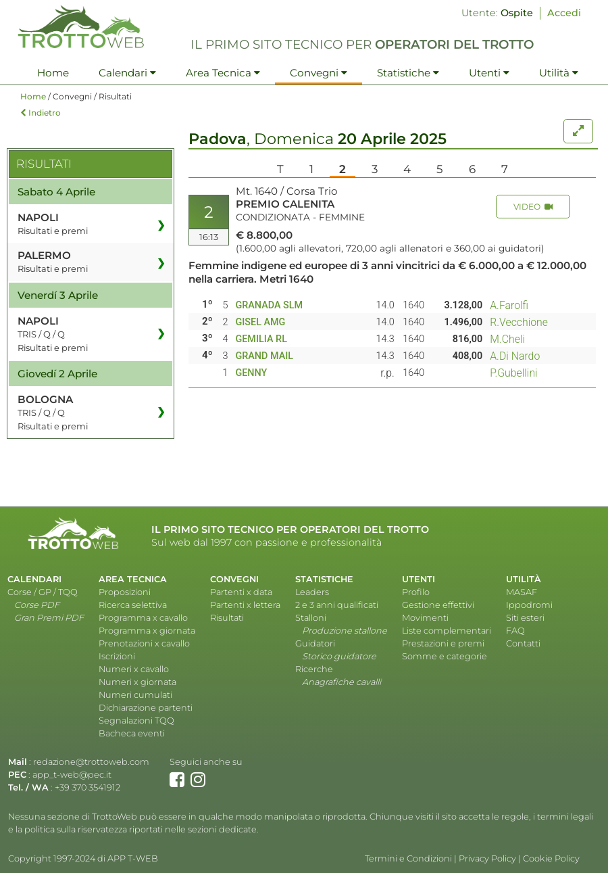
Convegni (318, 72)
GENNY (251, 373)
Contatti (523, 643)
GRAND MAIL (264, 356)
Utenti (489, 72)
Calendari (127, 72)
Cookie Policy (551, 858)
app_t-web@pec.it (71, 775)
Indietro (40, 113)
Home (53, 72)
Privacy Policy (487, 858)
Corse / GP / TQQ (42, 592)
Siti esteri (525, 618)
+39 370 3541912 (87, 787)
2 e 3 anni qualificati (336, 605)
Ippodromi (529, 605)
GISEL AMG (260, 322)
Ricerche (314, 669)
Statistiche (408, 72)
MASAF (521, 592)
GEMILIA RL (261, 339)
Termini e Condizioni (408, 858)
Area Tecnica (223, 72)
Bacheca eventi (132, 733)
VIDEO (533, 207)
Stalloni (310, 618)
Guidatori (315, 643)
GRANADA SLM (269, 305)
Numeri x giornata (137, 682)
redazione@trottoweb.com (91, 762)
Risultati (227, 618)
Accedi (564, 13)
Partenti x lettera (245, 605)
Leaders (312, 592)
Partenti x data (241, 592)
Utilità (558, 72)
